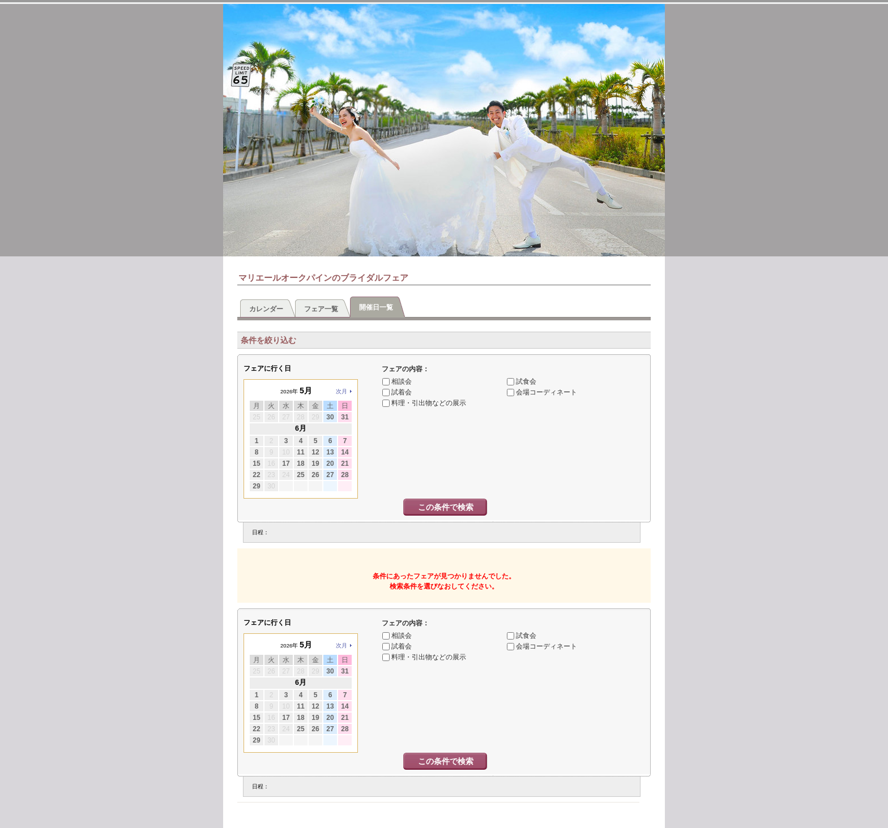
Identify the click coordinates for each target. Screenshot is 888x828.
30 (330, 417)
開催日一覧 (376, 307)
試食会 (526, 381)
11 (300, 452)
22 (256, 475)
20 (330, 463)
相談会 (401, 381)
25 (300, 475)
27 (330, 475)
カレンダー (266, 309)
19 (315, 463)
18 (300, 463)
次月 (341, 391)
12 (315, 452)
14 (344, 452)
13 (330, 452)
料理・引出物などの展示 (428, 403)
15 (256, 463)
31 (344, 417)
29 (256, 486)
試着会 (401, 392)
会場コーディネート (546, 392)
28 (344, 475)
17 (285, 463)
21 (344, 463)
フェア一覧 (321, 309)
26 (315, 475)
